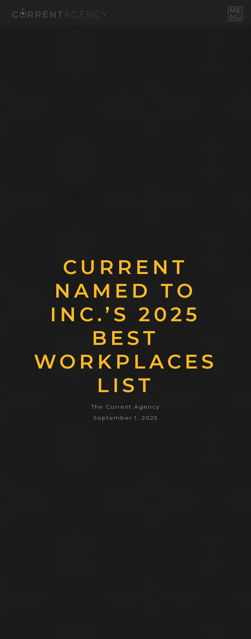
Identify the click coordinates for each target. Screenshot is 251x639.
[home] (58, 12)
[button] (235, 14)
